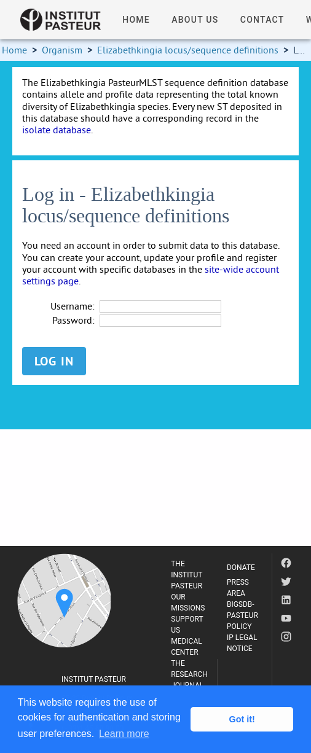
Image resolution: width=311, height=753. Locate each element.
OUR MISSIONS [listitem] (188, 602)
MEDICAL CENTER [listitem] (186, 647)
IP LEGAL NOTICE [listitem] (242, 643)
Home (14, 50)
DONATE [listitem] (241, 567)
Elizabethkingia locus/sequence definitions (187, 50)
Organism (62, 50)
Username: (72, 306)
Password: (73, 320)
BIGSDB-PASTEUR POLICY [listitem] (242, 615)
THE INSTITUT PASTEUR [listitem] (186, 575)
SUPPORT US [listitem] (187, 624)
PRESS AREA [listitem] (238, 588)
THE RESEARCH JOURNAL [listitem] (189, 674)
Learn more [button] (124, 733)
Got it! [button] (242, 719)
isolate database (56, 129)
